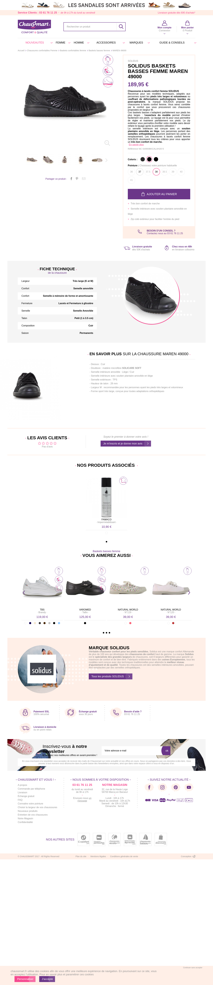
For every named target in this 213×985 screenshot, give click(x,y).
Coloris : (132, 159)
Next (189, 593)
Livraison (22, 792)
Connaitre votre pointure (30, 803)
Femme (63, 42)
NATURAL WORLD (128, 609)
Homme (81, 42)
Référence (133, 148)
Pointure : (152, 165)
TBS (42, 609)
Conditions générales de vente (124, 856)
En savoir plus (136, 144)
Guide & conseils (177, 42)
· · (107, 522)
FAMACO (106, 519)
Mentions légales (98, 856)
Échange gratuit (26, 796)
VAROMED (85, 609)
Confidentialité (25, 822)
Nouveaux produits (27, 811)
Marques (139, 42)
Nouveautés (39, 42)
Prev (24, 593)
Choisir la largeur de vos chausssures (37, 807)
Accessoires (110, 42)
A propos (22, 785)
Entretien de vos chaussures (33, 814)
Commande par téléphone (31, 788)
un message (84, 799)
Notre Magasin (25, 818)
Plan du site (81, 856)
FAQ (20, 800)
